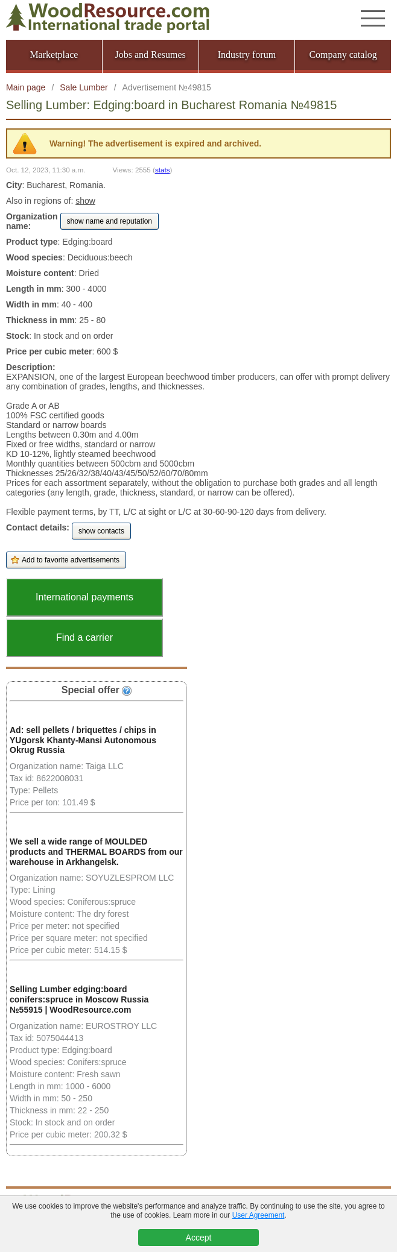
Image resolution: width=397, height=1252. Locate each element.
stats (162, 170)
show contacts (101, 531)
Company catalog (342, 54)
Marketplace (54, 54)
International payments (84, 597)
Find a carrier (84, 637)
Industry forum (247, 54)
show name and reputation (109, 221)
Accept (199, 1237)
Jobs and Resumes (150, 54)
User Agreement (258, 1215)
